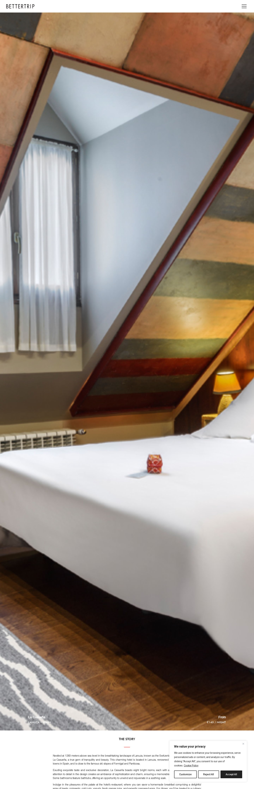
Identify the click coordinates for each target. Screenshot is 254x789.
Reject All (208, 774)
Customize (185, 774)
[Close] (243, 744)
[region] (208, 761)
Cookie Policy (191, 765)
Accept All (231, 774)
